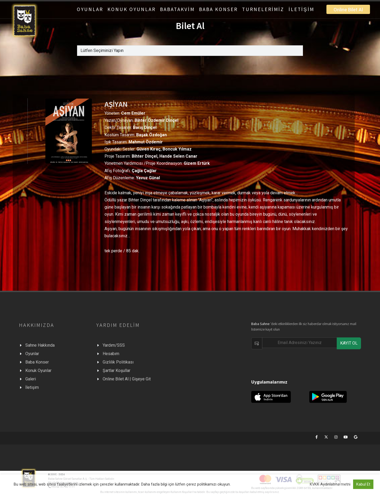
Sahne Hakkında (40, 345)
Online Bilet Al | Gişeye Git (127, 378)
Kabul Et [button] (363, 484)
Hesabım (111, 353)
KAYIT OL (349, 343)
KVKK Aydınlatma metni (330, 484)
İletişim (32, 387)
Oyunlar (32, 353)
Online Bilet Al (348, 9)
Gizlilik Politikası (118, 362)
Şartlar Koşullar (116, 370)
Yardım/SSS (114, 345)
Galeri (30, 378)
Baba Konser (37, 362)
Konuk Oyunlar (38, 370)
